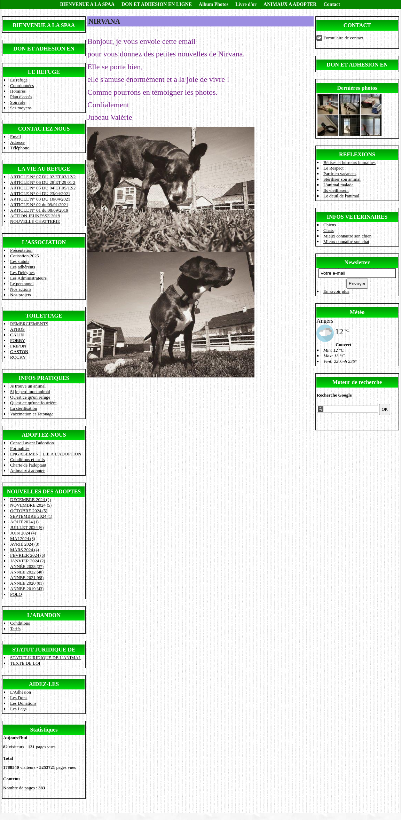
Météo (357, 312)
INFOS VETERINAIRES (357, 217)
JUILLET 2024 (27, 527)
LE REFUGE (44, 72)
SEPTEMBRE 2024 (31, 516)
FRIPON (18, 346)
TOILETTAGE (43, 316)
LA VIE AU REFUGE (44, 169)
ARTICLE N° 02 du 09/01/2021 (39, 204)
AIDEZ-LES (44, 684)
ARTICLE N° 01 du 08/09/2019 (39, 210)
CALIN (17, 334)
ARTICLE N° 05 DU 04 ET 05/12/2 (43, 187)
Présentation (21, 250)
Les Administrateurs (28, 278)
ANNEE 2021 (27, 577)
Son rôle (17, 102)
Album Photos (213, 4)
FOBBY (17, 340)
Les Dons (18, 697)
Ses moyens (21, 107)
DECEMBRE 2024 (30, 499)
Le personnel (22, 283)
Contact (331, 4)
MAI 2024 (22, 538)
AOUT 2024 (24, 521)
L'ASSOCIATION (44, 242)
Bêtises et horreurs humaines (349, 162)
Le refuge (18, 80)
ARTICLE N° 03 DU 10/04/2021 (40, 199)
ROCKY (18, 357)
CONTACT (357, 25)
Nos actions (20, 289)
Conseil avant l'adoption (32, 442)
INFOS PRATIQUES (43, 378)
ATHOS (17, 329)
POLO (16, 594)
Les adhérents (22, 267)
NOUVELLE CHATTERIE (35, 221)
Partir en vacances (339, 173)
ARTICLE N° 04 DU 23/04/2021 (40, 193)
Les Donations (23, 703)
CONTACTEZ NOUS (44, 129)
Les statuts (19, 261)
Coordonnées (22, 85)
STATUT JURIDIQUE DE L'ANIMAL (45, 657)
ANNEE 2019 (27, 588)
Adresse (17, 142)
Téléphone (19, 147)
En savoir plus (336, 291)
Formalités (20, 448)
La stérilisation (23, 408)
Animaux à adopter (27, 470)
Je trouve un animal (28, 386)
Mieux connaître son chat (346, 241)
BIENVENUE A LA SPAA (87, 4)
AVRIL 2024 (24, 544)
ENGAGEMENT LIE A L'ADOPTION (45, 453)
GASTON (19, 351)
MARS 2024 (24, 549)
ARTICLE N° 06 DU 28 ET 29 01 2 (43, 182)
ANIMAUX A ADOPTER (290, 4)
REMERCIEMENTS (29, 323)
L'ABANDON (44, 615)
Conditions (20, 623)
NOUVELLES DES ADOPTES (44, 491)
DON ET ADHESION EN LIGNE (156, 4)
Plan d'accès (21, 96)
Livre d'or (246, 4)
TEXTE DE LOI (25, 663)
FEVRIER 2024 (27, 555)
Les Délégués (22, 272)
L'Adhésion (20, 692)
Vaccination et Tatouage (31, 413)
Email (15, 136)
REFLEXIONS (357, 154)
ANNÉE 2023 (27, 566)
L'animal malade (338, 184)
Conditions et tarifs (27, 459)
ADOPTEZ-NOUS (44, 435)
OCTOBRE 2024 (28, 510)
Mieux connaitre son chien (347, 236)
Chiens (329, 224)
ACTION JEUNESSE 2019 (35, 215)
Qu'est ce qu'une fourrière (33, 402)
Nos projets (20, 294)
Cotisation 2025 (24, 255)
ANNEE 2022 (27, 572)
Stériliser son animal (342, 179)
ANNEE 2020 (27, 583)
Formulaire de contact (343, 37)
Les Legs (18, 708)
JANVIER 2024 (27, 560)
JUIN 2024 (23, 533)
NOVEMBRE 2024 (31, 505)
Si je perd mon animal (30, 391)
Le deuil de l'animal (341, 195)
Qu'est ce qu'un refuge (30, 397)
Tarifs (15, 628)
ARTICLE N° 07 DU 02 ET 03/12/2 (43, 176)
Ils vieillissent (336, 190)
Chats (328, 230)
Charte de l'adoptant (28, 465)
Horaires (18, 91)
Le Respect (333, 168)
